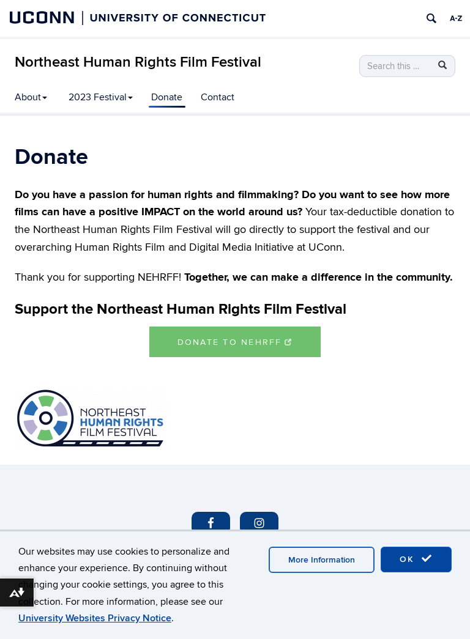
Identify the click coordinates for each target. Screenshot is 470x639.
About (31, 97)
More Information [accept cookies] (321, 560)
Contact (217, 97)
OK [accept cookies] (416, 558)
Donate (166, 97)
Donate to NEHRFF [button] (235, 342)
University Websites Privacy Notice (94, 618)
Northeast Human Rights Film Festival (138, 62)
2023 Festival (101, 97)
